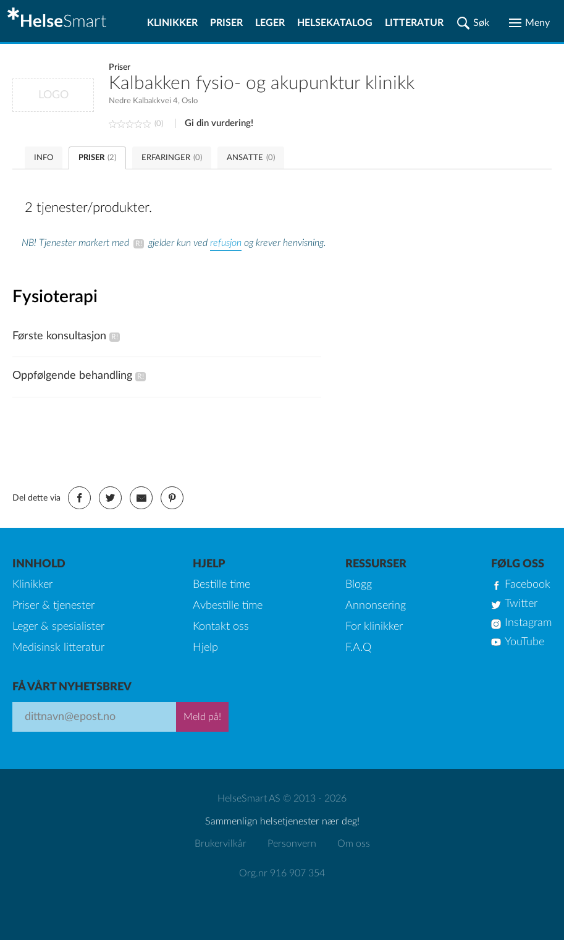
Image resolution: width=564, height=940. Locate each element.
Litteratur (414, 23)
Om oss (353, 844)
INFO (43, 158)
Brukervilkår (220, 844)
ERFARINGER (171, 158)
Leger (270, 23)
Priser (226, 23)
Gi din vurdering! (219, 123)
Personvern (291, 844)
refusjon (226, 243)
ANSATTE (251, 158)
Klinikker (172, 23)
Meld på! (202, 717)
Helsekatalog (334, 23)
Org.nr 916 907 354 (282, 873)
